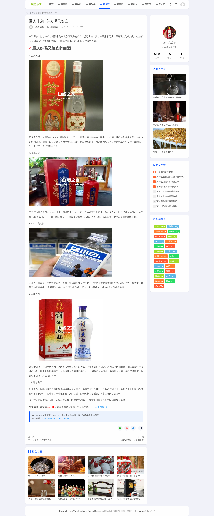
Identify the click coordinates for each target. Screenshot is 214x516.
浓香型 (160, 231)
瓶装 (170, 271)
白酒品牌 (63, 4)
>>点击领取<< (100, 407)
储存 (159, 281)
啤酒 (159, 251)
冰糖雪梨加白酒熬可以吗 (167, 186)
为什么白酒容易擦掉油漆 (39, 440)
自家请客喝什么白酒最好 (132, 440)
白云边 (160, 226)
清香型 (173, 226)
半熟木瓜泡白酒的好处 (166, 196)
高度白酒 (161, 261)
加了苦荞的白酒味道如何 (167, 191)
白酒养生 (132, 4)
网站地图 (108, 511)
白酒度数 (118, 4)
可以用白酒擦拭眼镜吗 (166, 201)
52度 (170, 251)
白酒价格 (91, 4)
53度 (159, 241)
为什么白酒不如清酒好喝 (167, 181)
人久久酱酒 (39, 27)
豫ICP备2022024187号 (123, 511)
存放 (172, 236)
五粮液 (171, 241)
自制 (174, 256)
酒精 (159, 276)
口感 (174, 261)
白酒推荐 (105, 4)
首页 (51, 4)
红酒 (170, 246)
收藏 (170, 266)
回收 (170, 281)
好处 (159, 286)
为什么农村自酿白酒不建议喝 (170, 177)
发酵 (159, 271)
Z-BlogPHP (149, 511)
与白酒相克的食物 (164, 172)
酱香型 (174, 231)
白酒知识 (160, 4)
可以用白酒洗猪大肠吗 (166, 206)
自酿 (159, 246)
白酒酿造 (146, 4)
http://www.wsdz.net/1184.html (56, 418)
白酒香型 (77, 4)
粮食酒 (160, 236)
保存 (159, 266)
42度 (170, 276)
